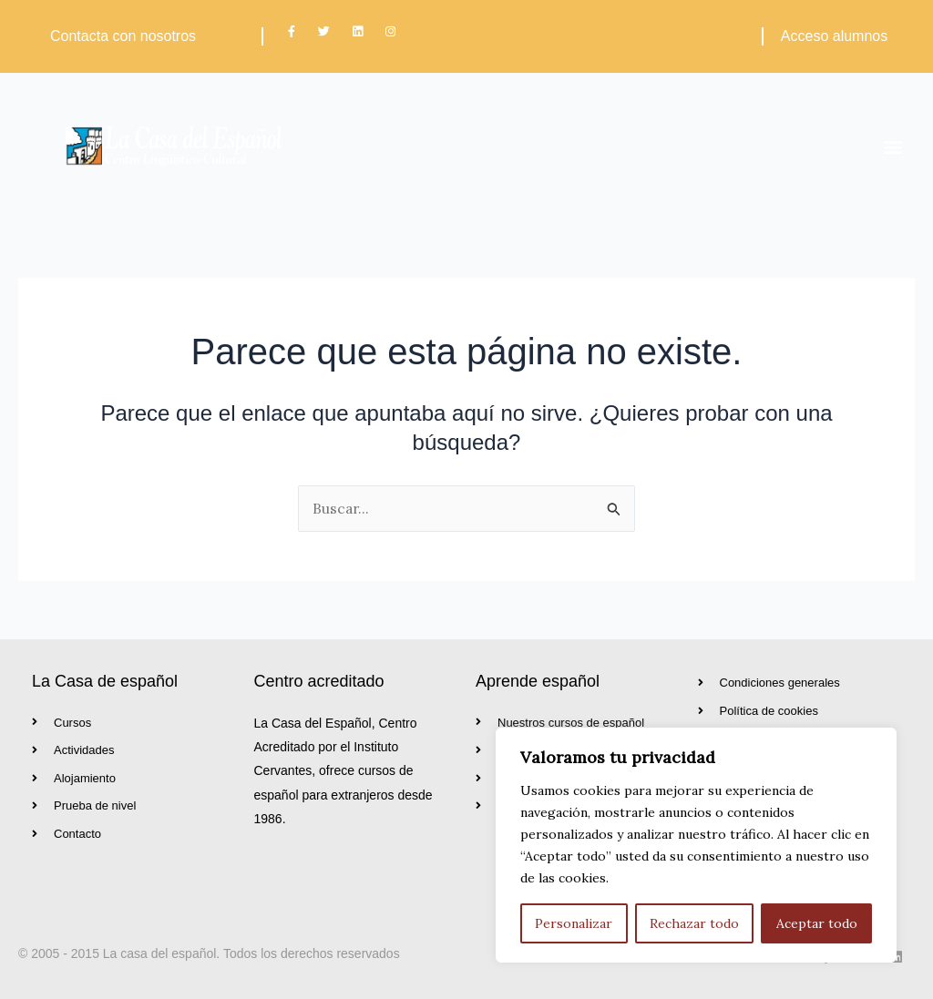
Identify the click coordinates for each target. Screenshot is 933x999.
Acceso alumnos (834, 36)
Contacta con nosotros (123, 36)
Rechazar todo (694, 923)
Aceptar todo (816, 923)
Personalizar (573, 923)
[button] (893, 146)
